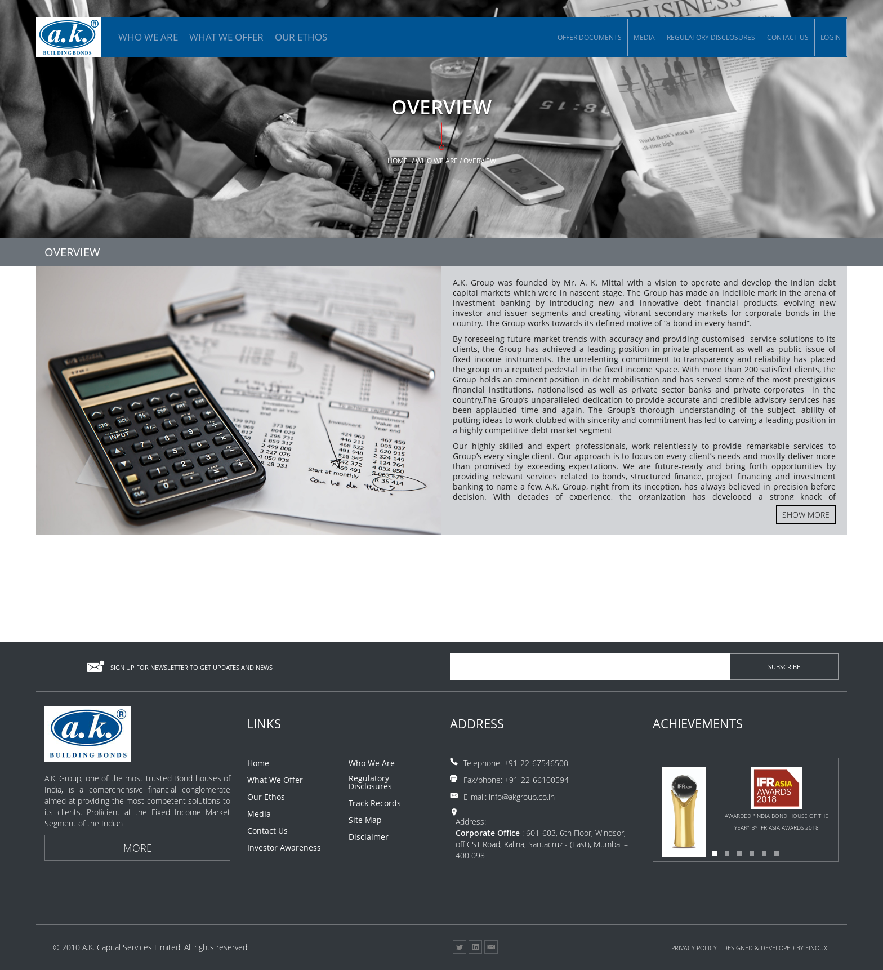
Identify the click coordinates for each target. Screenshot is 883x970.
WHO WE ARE (148, 36)
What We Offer (275, 780)
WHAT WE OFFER (226, 36)
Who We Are (372, 763)
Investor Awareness (284, 848)
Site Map (365, 820)
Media (644, 37)
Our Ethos (266, 797)
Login (830, 37)
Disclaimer (369, 837)
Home (397, 161)
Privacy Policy (694, 948)
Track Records (375, 803)
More (137, 848)
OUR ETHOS (301, 36)
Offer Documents (590, 37)
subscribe (784, 666)
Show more (806, 514)
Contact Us (788, 37)
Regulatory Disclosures (711, 37)
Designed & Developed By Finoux (775, 948)
